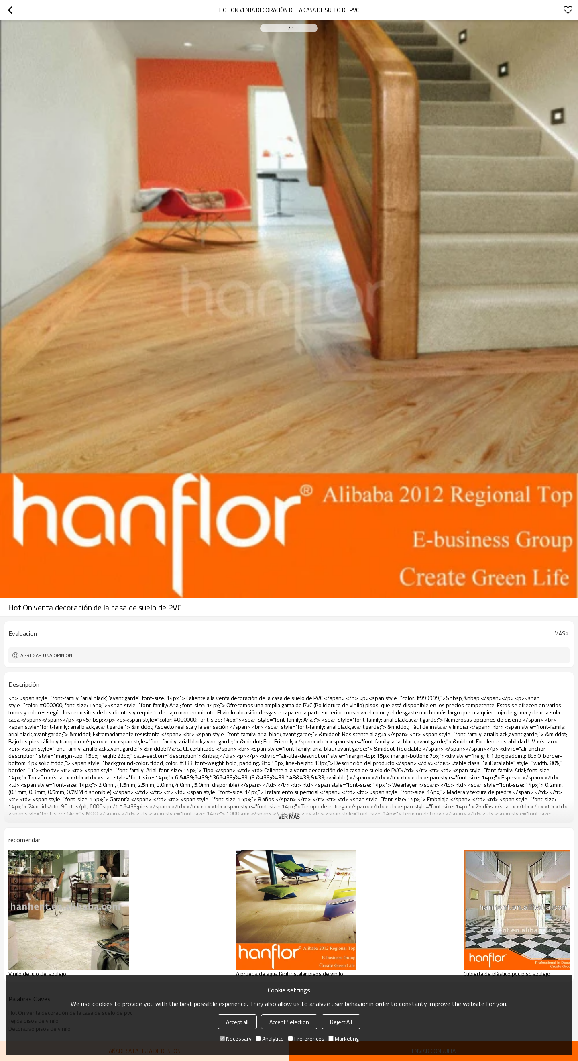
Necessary (236, 1038)
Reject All (341, 1022)
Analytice (270, 1038)
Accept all (237, 1022)
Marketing (343, 1038)
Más (559, 633)
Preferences (306, 1038)
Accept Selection (289, 1022)
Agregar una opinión (46, 655)
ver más (289, 816)
